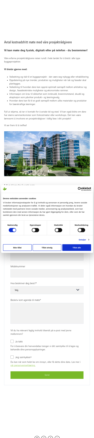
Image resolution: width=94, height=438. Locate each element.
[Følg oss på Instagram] (43, 415)
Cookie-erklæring (78, 432)
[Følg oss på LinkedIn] (37, 415)
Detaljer (82, 240)
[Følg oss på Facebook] (50, 415)
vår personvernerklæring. (23, 354)
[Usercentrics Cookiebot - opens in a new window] (79, 189)
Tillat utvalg (47, 247)
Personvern (62, 432)
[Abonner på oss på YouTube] (57, 415)
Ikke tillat (17, 247)
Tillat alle (76, 247)
